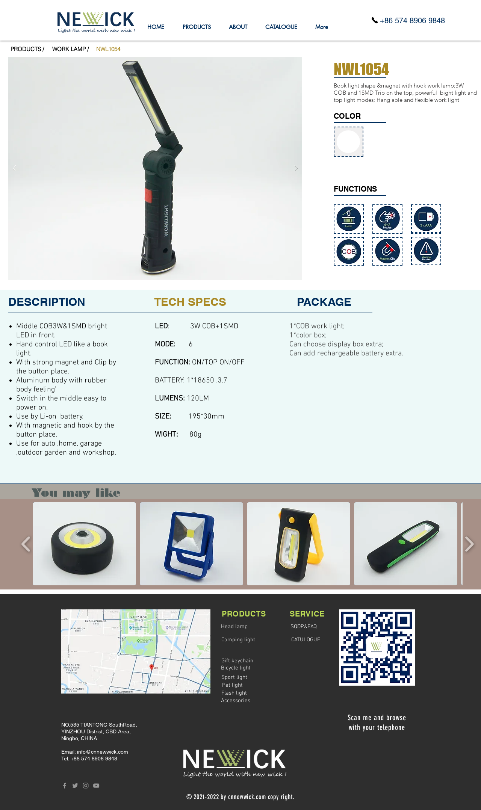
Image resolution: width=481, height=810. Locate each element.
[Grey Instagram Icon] (85, 785)
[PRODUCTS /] (27, 49)
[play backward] (26, 544)
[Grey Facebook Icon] (64, 785)
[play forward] (469, 544)
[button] (108, 49)
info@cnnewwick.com (102, 752)
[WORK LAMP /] (70, 49)
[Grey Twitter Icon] (75, 785)
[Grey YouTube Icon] (96, 785)
